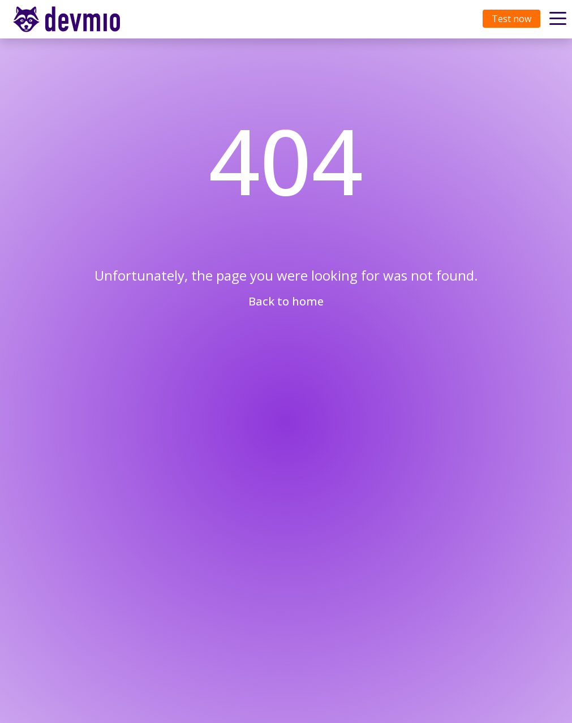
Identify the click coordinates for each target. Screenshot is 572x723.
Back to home (286, 301)
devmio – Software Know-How (75, 19)
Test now (511, 18)
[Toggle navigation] (77, 19)
